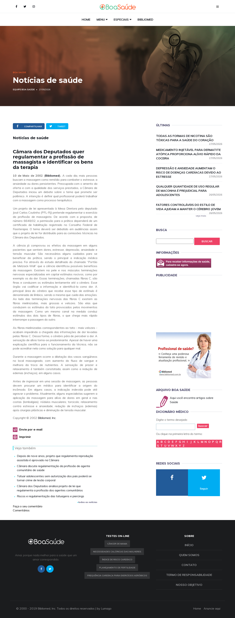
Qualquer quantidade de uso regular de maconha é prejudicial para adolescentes (189, 191)
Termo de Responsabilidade (189, 575)
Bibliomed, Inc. (47, 418)
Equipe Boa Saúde (24, 89)
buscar (203, 426)
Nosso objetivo (189, 585)
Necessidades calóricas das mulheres (117, 551)
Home (86, 19)
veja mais (201, 215)
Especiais (121, 19)
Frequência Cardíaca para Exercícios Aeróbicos (117, 575)
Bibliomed (145, 19)
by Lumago (104, 608)
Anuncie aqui (212, 608)
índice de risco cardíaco (117, 559)
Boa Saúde (19, 72)
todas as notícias (87, 502)
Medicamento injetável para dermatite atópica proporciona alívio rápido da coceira (189, 154)
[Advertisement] (183, 304)
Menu (101, 19)
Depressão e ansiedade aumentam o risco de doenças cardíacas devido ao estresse (189, 172)
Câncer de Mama (117, 543)
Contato (189, 565)
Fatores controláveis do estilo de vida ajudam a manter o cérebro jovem (189, 207)
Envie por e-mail (30, 429)
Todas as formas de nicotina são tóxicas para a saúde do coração (189, 138)
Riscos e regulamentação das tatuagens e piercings (50, 496)
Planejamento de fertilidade (117, 567)
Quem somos (189, 555)
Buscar (207, 241)
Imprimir (25, 437)
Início (189, 545)
